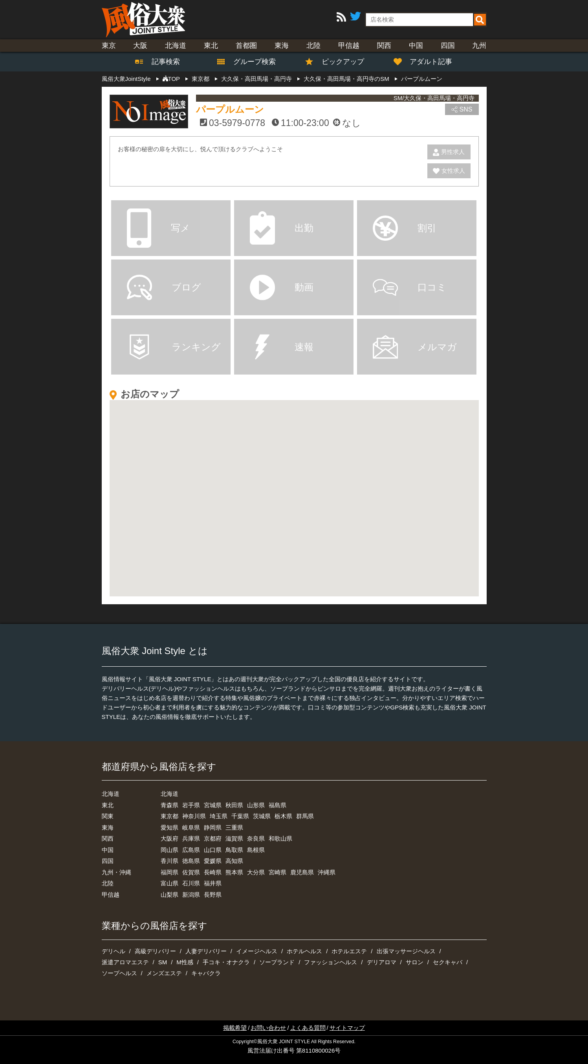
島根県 (256, 849)
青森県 (169, 805)
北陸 (313, 45)
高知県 (234, 860)
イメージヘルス (256, 951)
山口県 (213, 849)
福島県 (277, 805)
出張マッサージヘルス (406, 951)
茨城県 (262, 816)
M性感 (184, 962)
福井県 (213, 883)
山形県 (256, 805)
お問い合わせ (268, 1027)
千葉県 (240, 816)
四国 (448, 45)
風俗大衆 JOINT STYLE (283, 1041)
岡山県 (169, 849)
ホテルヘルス (304, 951)
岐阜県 (191, 827)
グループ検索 (250, 61)
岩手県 (191, 805)
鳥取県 (234, 849)
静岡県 (213, 827)
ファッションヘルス (330, 962)
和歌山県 (280, 838)
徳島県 (191, 860)
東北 (211, 45)
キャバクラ (206, 973)
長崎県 (213, 872)
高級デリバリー (155, 951)
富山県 (169, 883)
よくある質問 (308, 1027)
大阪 (140, 45)
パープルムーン (230, 109)
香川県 (169, 860)
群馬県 (305, 816)
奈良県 (256, 838)
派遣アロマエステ (125, 962)
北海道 (175, 45)
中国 (416, 45)
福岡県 (169, 872)
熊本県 (234, 872)
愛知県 (169, 827)
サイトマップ (347, 1027)
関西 (384, 45)
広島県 (191, 849)
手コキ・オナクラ (226, 962)
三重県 (234, 827)
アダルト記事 (426, 62)
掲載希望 (235, 1027)
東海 (282, 45)
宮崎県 (277, 872)
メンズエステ (164, 973)
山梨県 (169, 894)
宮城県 (213, 805)
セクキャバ (447, 962)
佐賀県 (191, 872)
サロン (414, 962)
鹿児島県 (302, 872)
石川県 (191, 883)
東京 (109, 45)
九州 (479, 45)
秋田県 (234, 805)
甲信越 (348, 45)
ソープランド (277, 962)
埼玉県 (218, 816)
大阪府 (169, 838)
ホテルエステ (349, 951)
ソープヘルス (119, 973)
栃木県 (283, 816)
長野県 (213, 894)
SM (162, 962)
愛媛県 (213, 860)
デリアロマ (381, 962)
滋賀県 (234, 838)
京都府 (213, 838)
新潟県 (191, 894)
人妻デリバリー (206, 951)
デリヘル (113, 951)
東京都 (169, 816)
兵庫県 (191, 838)
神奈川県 (194, 816)
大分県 (256, 872)
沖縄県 (326, 872)
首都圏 (246, 45)
